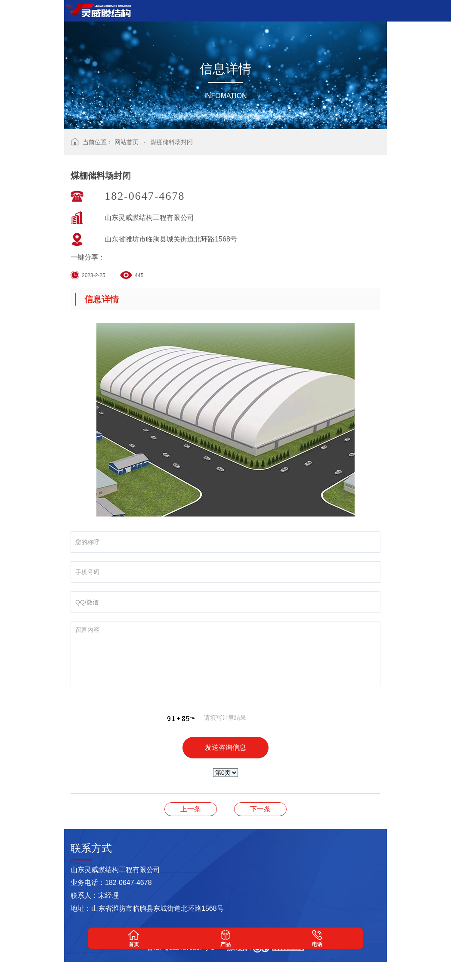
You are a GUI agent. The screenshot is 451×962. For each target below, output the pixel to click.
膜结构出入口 (260, 809)
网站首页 (126, 142)
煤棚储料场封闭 (172, 142)
